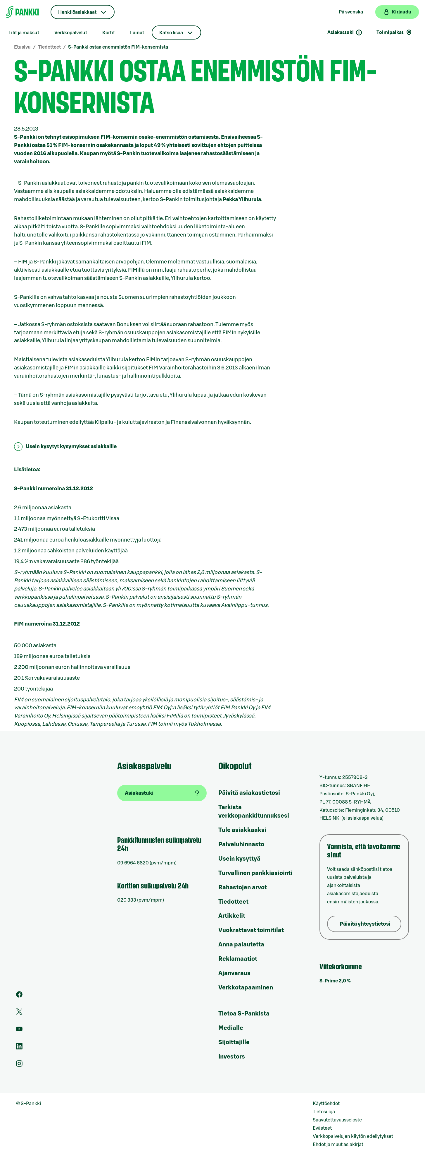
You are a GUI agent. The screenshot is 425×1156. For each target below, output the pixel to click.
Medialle (230, 1028)
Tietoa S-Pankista (243, 1014)
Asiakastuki (344, 32)
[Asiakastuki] (162, 793)
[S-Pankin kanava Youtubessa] (19, 1030)
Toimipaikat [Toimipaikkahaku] (394, 32)
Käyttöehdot (326, 1103)
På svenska (351, 12)
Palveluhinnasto (241, 844)
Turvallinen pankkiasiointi (255, 873)
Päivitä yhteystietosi (365, 923)
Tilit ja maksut (23, 32)
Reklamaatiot (237, 959)
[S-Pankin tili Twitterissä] (19, 1013)
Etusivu (22, 47)
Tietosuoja (324, 1111)
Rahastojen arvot (242, 887)
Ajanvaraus (234, 973)
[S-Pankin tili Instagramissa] (19, 1065)
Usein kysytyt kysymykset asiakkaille (71, 446)
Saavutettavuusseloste (337, 1120)
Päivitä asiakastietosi (249, 793)
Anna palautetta (241, 945)
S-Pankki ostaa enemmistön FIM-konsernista (118, 47)
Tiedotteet (49, 47)
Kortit (108, 32)
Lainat (137, 32)
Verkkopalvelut (70, 32)
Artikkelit (231, 916)
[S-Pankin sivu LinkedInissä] (19, 1048)
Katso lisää (171, 32)
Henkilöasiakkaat (77, 12)
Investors (231, 1057)
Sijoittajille (234, 1042)
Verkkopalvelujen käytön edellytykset (353, 1136)
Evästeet (322, 1128)
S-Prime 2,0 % (335, 981)
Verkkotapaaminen (245, 988)
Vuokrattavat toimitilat (251, 930)
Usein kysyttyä (239, 859)
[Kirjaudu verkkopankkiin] (397, 12)
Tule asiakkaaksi (242, 830)
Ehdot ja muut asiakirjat (338, 1144)
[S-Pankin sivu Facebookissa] (19, 996)
